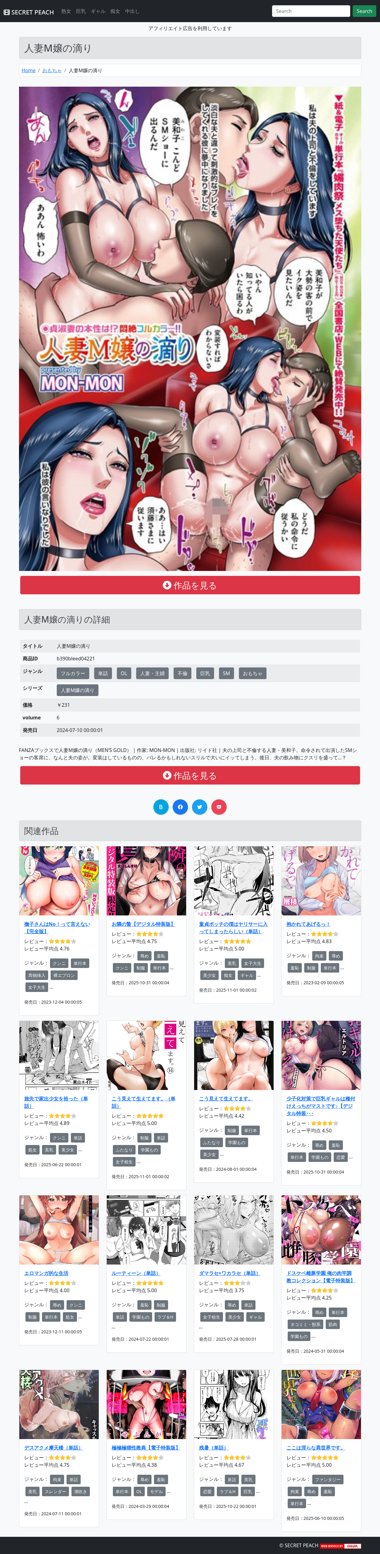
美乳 (232, 963)
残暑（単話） (213, 1447)
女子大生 (36, 987)
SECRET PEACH (29, 12)
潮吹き (80, 1491)
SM (226, 673)
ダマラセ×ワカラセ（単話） (230, 1273)
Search (364, 11)
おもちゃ (52, 70)
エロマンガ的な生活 (46, 1273)
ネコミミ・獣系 (305, 1324)
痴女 (115, 11)
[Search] (311, 11)
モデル (156, 1491)
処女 (32, 1150)
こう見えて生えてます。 (226, 1098)
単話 (103, 673)
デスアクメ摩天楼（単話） (53, 1447)
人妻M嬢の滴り (78, 690)
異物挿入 (36, 975)
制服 (140, 968)
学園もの (149, 1150)
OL (124, 673)
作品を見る (190, 585)
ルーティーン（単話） (136, 1273)
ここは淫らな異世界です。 (315, 1447)
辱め (144, 956)
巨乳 (81, 11)
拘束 (319, 956)
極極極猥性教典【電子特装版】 (146, 1447)
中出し (132, 11)
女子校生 (124, 1162)
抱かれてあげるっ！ (308, 924)
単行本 (80, 963)
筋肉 (332, 1324)
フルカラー (73, 673)
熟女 (66, 11)
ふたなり (124, 1150)
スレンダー (55, 1491)
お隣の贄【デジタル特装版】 (143, 924)
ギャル (98, 11)
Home (29, 70)
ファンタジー (328, 1479)
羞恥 (161, 956)
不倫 (182, 673)
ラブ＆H (165, 1317)
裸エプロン (64, 975)
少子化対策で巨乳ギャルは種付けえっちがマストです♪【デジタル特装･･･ (320, 1106)
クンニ (59, 963)
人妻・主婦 (152, 673)
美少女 (209, 975)
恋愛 (340, 1157)
